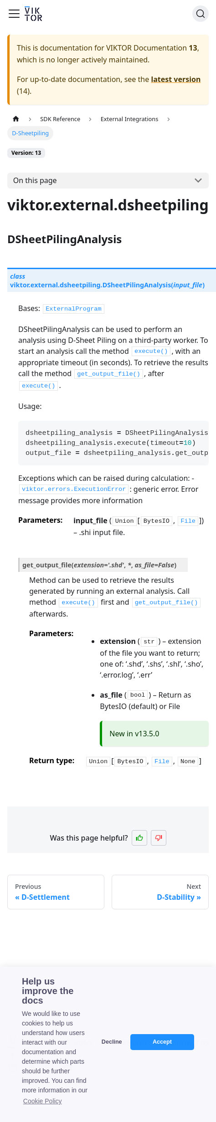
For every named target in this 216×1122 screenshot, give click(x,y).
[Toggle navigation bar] (14, 13)
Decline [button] (112, 1042)
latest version (176, 79)
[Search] (200, 13)
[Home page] (16, 119)
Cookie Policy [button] (42, 1101)
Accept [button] (162, 1042)
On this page (35, 180)
